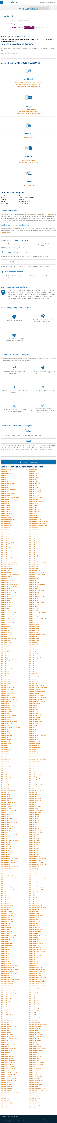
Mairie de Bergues (33, 529)
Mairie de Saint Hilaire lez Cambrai (10, 979)
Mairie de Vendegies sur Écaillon (37, 1048)
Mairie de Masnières (34, 842)
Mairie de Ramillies (34, 939)
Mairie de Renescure (6, 945)
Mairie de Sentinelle (6, 783)
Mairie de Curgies (5, 624)
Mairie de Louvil (33, 822)
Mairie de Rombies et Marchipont (38, 951)
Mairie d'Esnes (32, 666)
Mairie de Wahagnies (34, 1070)
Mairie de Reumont (34, 945)
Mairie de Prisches (6, 923)
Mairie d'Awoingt (33, 503)
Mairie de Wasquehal (6, 1086)
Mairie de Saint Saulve (35, 987)
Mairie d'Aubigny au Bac (35, 491)
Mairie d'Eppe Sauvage (7, 656)
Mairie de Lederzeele (6, 798)
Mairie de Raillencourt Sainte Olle (38, 935)
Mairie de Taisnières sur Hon (8, 1026)
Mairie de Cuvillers (34, 624)
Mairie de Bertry (5, 537)
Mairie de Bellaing (5, 527)
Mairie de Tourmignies (35, 1040)
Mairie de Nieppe (5, 882)
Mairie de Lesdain (33, 802)
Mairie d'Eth (4, 676)
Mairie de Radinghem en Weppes (10, 935)
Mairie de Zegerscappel (7, 1106)
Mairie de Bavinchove (6, 517)
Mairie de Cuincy (33, 622)
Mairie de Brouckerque (35, 570)
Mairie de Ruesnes (6, 963)
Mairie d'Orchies (5, 900)
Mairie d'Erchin (33, 656)
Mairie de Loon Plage (34, 818)
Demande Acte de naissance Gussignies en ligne (28, 83)
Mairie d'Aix (32, 471)
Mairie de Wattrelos (6, 1090)
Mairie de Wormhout (34, 1102)
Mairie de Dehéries (34, 628)
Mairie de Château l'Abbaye (36, 602)
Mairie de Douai (33, 636)
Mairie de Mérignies (6, 852)
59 (41, 228)
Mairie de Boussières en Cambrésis (38, 563)
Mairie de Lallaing (33, 783)
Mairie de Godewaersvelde (36, 713)
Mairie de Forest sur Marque (36, 699)
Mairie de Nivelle (33, 884)
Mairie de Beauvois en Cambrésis (38, 525)
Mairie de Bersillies (6, 535)
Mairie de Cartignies (34, 594)
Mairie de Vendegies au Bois (8, 1048)
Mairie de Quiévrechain (35, 931)
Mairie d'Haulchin (5, 737)
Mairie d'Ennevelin (34, 654)
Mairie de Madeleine (6, 781)
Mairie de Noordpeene (35, 886)
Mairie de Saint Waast (34, 991)
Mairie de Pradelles (34, 917)
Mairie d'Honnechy (6, 759)
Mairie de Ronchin (34, 953)
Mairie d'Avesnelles (34, 499)
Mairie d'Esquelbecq (6, 668)
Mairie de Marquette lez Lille (36, 840)
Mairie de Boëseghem (34, 549)
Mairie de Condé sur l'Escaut (8, 612)
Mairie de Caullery (5, 600)
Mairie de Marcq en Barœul (36, 832)
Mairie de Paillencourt (7, 906)
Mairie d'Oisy (32, 896)
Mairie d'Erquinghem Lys (7, 660)
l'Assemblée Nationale (14, 244)
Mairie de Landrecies (34, 787)
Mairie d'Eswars (33, 674)
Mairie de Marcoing (6, 832)
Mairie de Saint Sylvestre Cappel (37, 989)
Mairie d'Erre (32, 660)
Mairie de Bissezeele (34, 545)
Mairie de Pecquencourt (35, 906)
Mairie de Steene (33, 1021)
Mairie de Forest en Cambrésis (9, 699)
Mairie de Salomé (5, 995)
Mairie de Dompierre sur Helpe (37, 634)
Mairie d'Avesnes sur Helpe (8, 503)
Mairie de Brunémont (6, 576)
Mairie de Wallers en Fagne (8, 1074)
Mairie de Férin (33, 684)
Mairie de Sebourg (34, 1003)
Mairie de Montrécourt (35, 866)
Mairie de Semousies (6, 1007)
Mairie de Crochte (5, 620)
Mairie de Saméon (34, 995)
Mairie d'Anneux (5, 477)
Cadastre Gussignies (28, 137)
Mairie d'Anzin (4, 481)
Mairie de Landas (5, 787)
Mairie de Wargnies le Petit (36, 1080)
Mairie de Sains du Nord (7, 971)
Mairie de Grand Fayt (34, 719)
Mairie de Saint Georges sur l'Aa (37, 977)
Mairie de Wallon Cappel (35, 1074)
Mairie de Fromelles (6, 709)
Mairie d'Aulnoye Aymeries (36, 497)
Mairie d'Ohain (5, 896)
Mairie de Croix (33, 620)
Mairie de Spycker (5, 1019)
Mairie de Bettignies (6, 539)
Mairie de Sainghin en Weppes (37, 969)
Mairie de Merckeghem (35, 850)
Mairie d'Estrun (5, 674)
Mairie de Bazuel (33, 517)
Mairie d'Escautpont (34, 664)
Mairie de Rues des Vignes (8, 802)
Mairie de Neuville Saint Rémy (37, 878)
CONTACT (3, 1116)
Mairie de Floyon (5, 695)
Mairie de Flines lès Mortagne (37, 691)
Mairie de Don (4, 636)
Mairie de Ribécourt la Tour (36, 947)
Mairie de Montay (5, 864)
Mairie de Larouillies (34, 789)
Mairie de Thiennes (34, 1030)
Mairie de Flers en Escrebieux (9, 689)
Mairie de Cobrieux (34, 608)
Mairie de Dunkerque (34, 640)
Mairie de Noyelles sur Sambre (9, 890)
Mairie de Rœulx (33, 965)
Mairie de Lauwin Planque (8, 791)
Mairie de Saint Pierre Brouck (36, 983)
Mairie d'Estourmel (34, 670)
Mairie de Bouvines (34, 567)
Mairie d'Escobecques (7, 666)
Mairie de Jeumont (34, 771)
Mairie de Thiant (5, 1030)
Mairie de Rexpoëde (6, 947)
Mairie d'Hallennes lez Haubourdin (10, 727)
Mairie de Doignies (6, 634)
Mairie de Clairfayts (34, 606)
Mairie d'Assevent (5, 487)
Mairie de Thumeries (34, 1032)
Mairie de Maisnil (5, 794)
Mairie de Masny (5, 844)
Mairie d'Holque (5, 755)
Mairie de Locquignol (34, 814)
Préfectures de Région (19, 1120)
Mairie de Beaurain (6, 523)
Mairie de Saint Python (7, 985)
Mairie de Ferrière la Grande (36, 685)
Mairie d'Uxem (5, 1046)
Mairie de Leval (33, 804)
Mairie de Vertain (33, 1052)
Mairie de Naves (5, 874)
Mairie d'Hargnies (33, 731)
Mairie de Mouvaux (6, 872)
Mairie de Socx (5, 1013)
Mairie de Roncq (5, 955)
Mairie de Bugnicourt (6, 578)
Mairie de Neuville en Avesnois (37, 876)
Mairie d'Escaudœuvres (7, 664)
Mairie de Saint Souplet (7, 989)
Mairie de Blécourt (34, 547)
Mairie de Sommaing (34, 1017)
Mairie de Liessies (33, 808)
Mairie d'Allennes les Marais (8, 473)
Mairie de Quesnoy (34, 794)
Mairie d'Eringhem (6, 658)
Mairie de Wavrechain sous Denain (38, 1090)
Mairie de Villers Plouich (7, 1066)
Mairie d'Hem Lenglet (34, 747)
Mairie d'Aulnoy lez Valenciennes (10, 497)
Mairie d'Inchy (4, 769)
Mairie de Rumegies (34, 963)
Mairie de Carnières (34, 592)
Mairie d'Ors (32, 900)
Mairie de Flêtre (5, 691)
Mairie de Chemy (5, 604)
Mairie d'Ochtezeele (6, 894)
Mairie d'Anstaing (33, 479)
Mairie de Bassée (5, 775)
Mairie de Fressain (34, 705)
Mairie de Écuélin (5, 646)
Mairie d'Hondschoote (35, 757)
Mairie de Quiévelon (6, 931)
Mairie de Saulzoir (5, 1003)
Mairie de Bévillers (34, 543)
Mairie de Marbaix (6, 830)
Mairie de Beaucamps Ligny (8, 519)
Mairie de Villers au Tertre (8, 1062)
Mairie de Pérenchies (6, 908)
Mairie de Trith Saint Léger (8, 1044)
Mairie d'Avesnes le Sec (7, 501)
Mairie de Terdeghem (34, 1028)
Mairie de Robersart (6, 951)
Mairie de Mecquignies (7, 850)
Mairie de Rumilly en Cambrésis (9, 965)
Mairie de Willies (33, 1100)
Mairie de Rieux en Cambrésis (37, 949)
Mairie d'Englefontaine (7, 652)
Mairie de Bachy (33, 505)
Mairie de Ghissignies (6, 711)
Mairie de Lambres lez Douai (36, 785)
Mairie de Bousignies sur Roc (8, 563)
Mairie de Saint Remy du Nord (9, 987)
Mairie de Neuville (33, 781)
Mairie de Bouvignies (6, 567)
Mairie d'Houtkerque (34, 765)
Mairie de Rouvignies (6, 961)
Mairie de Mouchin (6, 870)
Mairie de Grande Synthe (35, 721)
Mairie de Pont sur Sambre (36, 915)
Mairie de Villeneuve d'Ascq (8, 1060)
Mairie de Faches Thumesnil (8, 678)
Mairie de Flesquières (34, 689)
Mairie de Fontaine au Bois (36, 695)
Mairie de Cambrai (34, 582)
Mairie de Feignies (5, 682)
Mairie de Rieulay (5, 949)
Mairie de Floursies (34, 693)
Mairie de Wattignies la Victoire (37, 1088)
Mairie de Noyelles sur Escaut (37, 888)
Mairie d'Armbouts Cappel (8, 483)
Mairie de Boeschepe (6, 549)
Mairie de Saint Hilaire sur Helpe (37, 979)
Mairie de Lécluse (33, 796)
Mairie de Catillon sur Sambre (37, 596)
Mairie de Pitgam (33, 911)
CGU (17, 1116)
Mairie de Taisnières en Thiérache (38, 1025)
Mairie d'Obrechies (34, 892)
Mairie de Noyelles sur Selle (36, 890)
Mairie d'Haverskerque (35, 741)
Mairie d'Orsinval (5, 902)
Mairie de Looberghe (6, 818)
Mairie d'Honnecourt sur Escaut (37, 759)
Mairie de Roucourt (6, 959)
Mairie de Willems (5, 1100)
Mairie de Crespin (5, 618)
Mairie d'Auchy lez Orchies (8, 495)
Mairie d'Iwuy (32, 769)
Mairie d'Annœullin (34, 477)
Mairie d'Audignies (34, 495)
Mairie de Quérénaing (7, 929)
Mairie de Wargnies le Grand (8, 1080)
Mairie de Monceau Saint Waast (9, 858)
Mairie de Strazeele (6, 1025)
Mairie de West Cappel (35, 1096)
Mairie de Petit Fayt (6, 909)
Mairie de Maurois (6, 848)
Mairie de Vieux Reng (34, 1058)
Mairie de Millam (5, 856)
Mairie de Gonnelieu (34, 717)
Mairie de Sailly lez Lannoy (36, 967)
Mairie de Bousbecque (35, 559)
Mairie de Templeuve (6, 1028)
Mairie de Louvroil (6, 824)
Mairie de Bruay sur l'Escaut (36, 572)
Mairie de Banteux (6, 511)
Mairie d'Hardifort (5, 731)
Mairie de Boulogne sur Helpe (37, 555)
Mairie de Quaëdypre (6, 927)
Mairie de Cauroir (33, 600)
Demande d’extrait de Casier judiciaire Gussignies (28, 113)
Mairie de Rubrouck (34, 961)
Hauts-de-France (45, 214)
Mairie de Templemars (35, 1026)
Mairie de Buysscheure (7, 580)
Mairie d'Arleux (33, 481)
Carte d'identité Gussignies (28, 109)
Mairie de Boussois (34, 565)
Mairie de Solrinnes (34, 1015)
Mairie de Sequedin (6, 1009)
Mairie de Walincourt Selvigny (9, 1072)
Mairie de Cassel (5, 596)
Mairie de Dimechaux (6, 632)
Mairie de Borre (33, 553)
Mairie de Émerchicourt (7, 650)
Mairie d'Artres (33, 485)
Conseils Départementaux (33, 1120)
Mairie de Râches (33, 933)
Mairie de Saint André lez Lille (9, 973)
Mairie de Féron (5, 685)
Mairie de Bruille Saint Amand (37, 574)
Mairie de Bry (32, 576)
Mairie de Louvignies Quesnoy (9, 822)
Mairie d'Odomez (33, 894)
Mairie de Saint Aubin (6, 975)
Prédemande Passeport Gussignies (28, 111)
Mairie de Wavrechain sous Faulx (10, 1092)
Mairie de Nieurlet (5, 884)
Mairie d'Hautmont (34, 739)
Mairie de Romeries (6, 953)
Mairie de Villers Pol (34, 1066)
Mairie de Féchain (33, 680)
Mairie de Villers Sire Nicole (8, 1068)
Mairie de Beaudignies (35, 519)
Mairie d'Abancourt (6, 469)
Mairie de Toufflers (34, 1038)
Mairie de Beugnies (6, 541)
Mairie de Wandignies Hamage (9, 1078)
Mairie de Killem (33, 773)
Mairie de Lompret (34, 816)
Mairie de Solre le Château (8, 1015)
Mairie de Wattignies (6, 1088)
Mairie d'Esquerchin (34, 668)
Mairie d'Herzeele (5, 753)
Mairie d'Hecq (4, 745)
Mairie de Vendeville (6, 1050)
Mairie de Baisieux (34, 507)
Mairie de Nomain (5, 886)
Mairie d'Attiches (33, 487)
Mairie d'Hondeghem (6, 757)
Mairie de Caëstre (33, 580)
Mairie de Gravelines (6, 723)
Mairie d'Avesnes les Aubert (36, 501)
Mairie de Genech (33, 709)
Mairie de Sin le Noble (34, 1011)
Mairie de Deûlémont (34, 630)
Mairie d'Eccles (5, 644)
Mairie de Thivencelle (6, 1032)
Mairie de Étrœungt (34, 676)
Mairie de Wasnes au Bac (35, 1084)
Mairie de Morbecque (6, 868)
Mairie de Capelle (5, 588)
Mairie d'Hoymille (5, 767)
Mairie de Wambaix (6, 1076)
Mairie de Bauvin (5, 515)
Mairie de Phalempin (6, 911)
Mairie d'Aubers (5, 491)
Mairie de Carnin (5, 594)
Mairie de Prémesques (7, 919)
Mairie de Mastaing (34, 844)
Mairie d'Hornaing (34, 761)
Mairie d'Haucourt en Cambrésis (37, 735)
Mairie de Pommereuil (35, 913)
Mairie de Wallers (33, 1072)
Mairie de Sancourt (6, 997)
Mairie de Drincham (6, 640)
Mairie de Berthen (33, 535)
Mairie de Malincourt (34, 828)
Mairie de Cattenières (6, 598)
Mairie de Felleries (33, 682)
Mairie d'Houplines (6, 765)
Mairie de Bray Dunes (6, 569)
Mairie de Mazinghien (34, 848)
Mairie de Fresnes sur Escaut (8, 705)
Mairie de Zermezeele (34, 1106)
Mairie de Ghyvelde (34, 711)
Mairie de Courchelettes (7, 614)
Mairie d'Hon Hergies (34, 755)
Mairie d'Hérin (32, 749)
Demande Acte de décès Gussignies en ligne (28, 87)
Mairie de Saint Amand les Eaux (37, 971)
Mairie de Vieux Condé (35, 1056)
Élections (20, 1122)
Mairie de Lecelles (5, 796)
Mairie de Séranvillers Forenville (37, 1009)
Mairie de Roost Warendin (36, 955)
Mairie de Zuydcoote (6, 1108)
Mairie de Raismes (6, 939)
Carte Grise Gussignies (28, 160)
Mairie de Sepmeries (34, 1007)
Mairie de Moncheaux (7, 860)
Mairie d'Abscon (33, 469)
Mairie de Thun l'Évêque (7, 1034)
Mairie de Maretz (5, 836)
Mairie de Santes (33, 997)
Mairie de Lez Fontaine (35, 806)
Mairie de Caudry (33, 598)
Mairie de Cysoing (5, 626)
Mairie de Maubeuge (6, 846)
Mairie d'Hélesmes (34, 745)
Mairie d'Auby (32, 493)
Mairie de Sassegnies (6, 1001)
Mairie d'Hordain (5, 761)
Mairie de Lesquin (5, 804)
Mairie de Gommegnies (35, 715)
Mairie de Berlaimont (6, 531)
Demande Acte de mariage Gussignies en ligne (28, 85)
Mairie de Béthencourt (35, 537)
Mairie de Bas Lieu (34, 513)
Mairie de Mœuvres (34, 872)
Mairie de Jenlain (5, 771)
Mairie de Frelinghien (34, 703)
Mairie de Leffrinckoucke (35, 800)
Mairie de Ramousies (6, 941)
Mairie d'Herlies (5, 751)
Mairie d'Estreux (33, 672)
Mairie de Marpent (34, 838)
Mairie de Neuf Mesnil (7, 876)
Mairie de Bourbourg (6, 557)
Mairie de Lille (4, 812)
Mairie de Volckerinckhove (36, 1068)
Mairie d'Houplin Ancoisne (36, 763)
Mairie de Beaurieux (6, 525)
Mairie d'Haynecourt (6, 743)
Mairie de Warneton (6, 1084)
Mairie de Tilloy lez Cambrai (36, 1036)
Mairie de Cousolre (34, 614)
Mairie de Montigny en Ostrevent (10, 866)
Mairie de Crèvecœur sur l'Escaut (38, 618)
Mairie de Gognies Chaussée (8, 715)
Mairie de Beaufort (6, 521)
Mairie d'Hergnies (5, 749)
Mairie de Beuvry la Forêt (7, 543)
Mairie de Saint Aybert (35, 975)
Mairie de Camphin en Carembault (10, 584)
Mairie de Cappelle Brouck (8, 590)
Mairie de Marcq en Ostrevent (9, 834)
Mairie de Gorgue (33, 777)
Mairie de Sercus (5, 1011)
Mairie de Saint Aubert (35, 973)
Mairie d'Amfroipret (34, 473)
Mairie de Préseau (33, 919)
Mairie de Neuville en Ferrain (8, 878)
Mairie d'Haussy (33, 737)
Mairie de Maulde (33, 846)
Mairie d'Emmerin (33, 650)
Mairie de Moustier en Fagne (36, 870)
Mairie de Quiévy (5, 933)
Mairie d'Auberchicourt (35, 489)
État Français (12, 1122)
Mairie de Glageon (6, 713)
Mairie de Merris (33, 852)
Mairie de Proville (5, 925)
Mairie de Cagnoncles (6, 582)
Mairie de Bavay (33, 515)
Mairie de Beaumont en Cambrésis (38, 521)
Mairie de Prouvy (33, 923)
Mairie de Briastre (33, 569)
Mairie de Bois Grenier (7, 551)
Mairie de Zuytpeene (34, 1108)
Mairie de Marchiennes (35, 830)
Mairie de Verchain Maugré (36, 1050)
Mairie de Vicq (4, 1054)
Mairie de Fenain (5, 684)
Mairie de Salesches (34, 993)
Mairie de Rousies (33, 959)
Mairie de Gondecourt (7, 717)
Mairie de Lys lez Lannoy (7, 826)
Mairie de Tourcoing (6, 1040)
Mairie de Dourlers (34, 638)
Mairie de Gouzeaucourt (7, 719)
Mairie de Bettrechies (34, 539)
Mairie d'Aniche (33, 475)
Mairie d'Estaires (5, 670)
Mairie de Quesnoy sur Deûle (36, 929)
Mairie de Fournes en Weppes (37, 701)
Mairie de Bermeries (6, 533)
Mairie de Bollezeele (34, 551)
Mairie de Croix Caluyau (7, 622)
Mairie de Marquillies (6, 842)
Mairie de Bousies (5, 561)
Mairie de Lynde (33, 824)
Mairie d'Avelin (5, 499)
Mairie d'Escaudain (34, 662)
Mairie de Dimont (33, 632)
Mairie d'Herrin (33, 751)
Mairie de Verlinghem (6, 1052)
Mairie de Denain (5, 630)
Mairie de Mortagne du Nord (36, 868)
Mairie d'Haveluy (5, 741)
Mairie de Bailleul (5, 507)
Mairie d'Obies (4, 892)
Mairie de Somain (5, 1017)
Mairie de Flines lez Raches (8, 693)
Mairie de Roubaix (34, 957)
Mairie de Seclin (5, 1005)
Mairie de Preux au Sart (35, 921)
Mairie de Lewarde (6, 806)
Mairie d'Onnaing (5, 898)
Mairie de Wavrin (33, 1092)
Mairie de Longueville (34, 779)
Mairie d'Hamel (5, 729)
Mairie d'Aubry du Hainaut (8, 493)
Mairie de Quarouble (34, 927)
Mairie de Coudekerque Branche (37, 612)
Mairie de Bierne (5, 545)
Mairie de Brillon (5, 570)
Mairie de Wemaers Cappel (36, 1094)
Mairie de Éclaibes (33, 644)
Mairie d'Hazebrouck (34, 743)
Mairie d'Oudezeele (6, 904)
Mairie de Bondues (6, 553)
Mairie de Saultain (33, 1001)
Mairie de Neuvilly (33, 880)
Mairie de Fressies (5, 707)
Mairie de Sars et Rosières (8, 999)
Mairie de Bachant (6, 505)
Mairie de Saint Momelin (7, 983)
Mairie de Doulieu (5, 793)
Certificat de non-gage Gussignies (28, 162)
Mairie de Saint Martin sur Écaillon (38, 981)
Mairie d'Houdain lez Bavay (8, 763)
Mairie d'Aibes (4, 471)
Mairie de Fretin (33, 707)
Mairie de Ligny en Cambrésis (37, 810)
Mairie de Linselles (6, 814)
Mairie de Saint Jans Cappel (8, 981)
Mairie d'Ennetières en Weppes (9, 654)
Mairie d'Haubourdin (6, 735)
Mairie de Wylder (33, 1104)
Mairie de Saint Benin (6, 977)
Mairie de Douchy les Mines (8, 638)
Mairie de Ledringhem (35, 798)
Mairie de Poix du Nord (7, 913)
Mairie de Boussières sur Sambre (10, 565)
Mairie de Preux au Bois (7, 921)
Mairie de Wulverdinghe (7, 1104)
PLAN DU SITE (11, 1116)
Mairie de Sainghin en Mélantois (9, 969)
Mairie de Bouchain (6, 555)
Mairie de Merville (5, 854)
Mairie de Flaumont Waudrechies (38, 687)
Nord (30, 214)
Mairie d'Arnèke (5, 485)
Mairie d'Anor (4, 479)
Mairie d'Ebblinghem (6, 642)
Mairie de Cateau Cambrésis (36, 791)
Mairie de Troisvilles (34, 1044)
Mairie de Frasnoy (5, 703)
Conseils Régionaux (6, 1120)
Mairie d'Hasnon (5, 733)
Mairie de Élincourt (34, 648)
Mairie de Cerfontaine (7, 602)
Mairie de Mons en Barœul (8, 862)
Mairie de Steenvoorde (7, 1023)
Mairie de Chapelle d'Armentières (38, 775)
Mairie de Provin (33, 925)
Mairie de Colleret (5, 610)
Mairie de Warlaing (34, 1082)
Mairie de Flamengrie (6, 777)
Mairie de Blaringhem (6, 547)
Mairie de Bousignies (34, 561)
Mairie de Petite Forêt (34, 909)
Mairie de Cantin (33, 586)
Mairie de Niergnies (34, 882)
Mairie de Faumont (6, 680)
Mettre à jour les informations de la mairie (10, 53)
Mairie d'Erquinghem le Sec (36, 658)
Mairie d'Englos (33, 652)
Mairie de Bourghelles (34, 557)
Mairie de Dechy (5, 628)
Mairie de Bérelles (5, 529)
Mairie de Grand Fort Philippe (9, 721)
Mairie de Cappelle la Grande (8, 592)
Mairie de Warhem (6, 1082)
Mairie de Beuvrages (34, 541)
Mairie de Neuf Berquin (35, 874)
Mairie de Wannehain (34, 1078)
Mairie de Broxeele (6, 572)
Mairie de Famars (33, 678)
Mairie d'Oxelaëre (33, 904)
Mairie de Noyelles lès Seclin (8, 888)
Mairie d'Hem (4, 747)
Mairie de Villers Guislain (7, 1064)
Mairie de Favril (33, 793)
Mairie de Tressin (33, 1042)
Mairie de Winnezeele (6, 1102)
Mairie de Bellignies (34, 527)
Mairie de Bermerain (34, 531)
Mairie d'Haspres (33, 733)
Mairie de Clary (5, 608)
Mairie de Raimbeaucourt (8, 937)
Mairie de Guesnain (6, 725)
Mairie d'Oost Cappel (34, 898)
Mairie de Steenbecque (7, 1021)
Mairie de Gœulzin (34, 725)
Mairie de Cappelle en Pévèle (36, 590)
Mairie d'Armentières (34, 483)
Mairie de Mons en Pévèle (36, 862)
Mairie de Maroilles (6, 838)
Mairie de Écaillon (33, 642)
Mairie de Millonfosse (34, 856)
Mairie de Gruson (33, 723)
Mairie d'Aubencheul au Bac (8, 489)
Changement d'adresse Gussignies (28, 185)
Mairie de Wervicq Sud (7, 1096)
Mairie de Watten (33, 1086)
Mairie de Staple (33, 1019)
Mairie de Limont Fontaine (36, 812)
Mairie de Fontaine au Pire (8, 697)
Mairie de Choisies (6, 606)
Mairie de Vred (5, 1070)
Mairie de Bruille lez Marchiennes (10, 574)
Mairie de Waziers (5, 1094)
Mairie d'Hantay (33, 729)
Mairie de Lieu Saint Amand (8, 810)
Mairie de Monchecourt (35, 860)
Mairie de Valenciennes (35, 1046)
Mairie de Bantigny (34, 511)
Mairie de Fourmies (6, 701)
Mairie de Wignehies (34, 1098)
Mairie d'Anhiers (5, 475)
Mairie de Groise (5, 779)
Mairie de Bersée (33, 533)
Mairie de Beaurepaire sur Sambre (38, 523)
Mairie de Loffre (5, 816)
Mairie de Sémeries (34, 1005)
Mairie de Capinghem (34, 588)
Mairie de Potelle (5, 917)
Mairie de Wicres (5, 1098)
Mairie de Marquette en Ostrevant (10, 840)
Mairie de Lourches (34, 820)
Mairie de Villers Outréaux (36, 1064)
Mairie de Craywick (34, 616)
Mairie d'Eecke (32, 646)
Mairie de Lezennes (6, 808)
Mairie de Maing (33, 826)
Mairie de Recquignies (7, 943)
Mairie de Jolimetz (5, 773)
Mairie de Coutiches (6, 616)
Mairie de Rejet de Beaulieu (36, 943)
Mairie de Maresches (34, 834)
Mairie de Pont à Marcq (7, 915)
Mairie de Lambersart (6, 785)
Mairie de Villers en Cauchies (36, 1062)
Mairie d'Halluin (33, 727)
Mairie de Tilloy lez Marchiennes (9, 1038)
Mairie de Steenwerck (34, 1023)
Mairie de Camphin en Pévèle (37, 584)
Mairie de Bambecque (35, 509)
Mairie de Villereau (34, 1060)
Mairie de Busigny (33, 578)
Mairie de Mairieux (6, 828)
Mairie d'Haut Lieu (6, 739)
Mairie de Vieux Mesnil (7, 1058)
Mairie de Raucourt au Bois (36, 941)
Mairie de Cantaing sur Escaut (9, 586)
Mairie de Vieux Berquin (7, 1056)
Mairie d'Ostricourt (34, 902)
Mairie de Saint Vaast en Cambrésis (10, 991)
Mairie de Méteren (34, 854)
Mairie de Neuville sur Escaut (8, 880)
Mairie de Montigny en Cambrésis (38, 864)
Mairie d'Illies (32, 767)
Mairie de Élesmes (5, 648)
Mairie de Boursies (6, 559)
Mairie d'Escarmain (6, 662)
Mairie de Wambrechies (35, 1076)
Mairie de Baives (5, 509)
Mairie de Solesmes (34, 1013)
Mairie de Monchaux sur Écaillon (37, 858)
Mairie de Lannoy (5, 789)
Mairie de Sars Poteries (35, 999)
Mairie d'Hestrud (33, 753)
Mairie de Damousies (34, 626)
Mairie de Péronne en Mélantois (37, 908)
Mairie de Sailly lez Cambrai (8, 967)
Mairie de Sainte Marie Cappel (9, 993)
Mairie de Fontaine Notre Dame (37, 697)
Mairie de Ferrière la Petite (8, 687)
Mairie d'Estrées (5, 672)
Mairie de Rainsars (34, 937)
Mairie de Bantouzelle (7, 513)
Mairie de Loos (5, 820)
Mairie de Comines (34, 610)
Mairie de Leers (5, 800)
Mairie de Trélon (5, 1042)
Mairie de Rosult (5, 957)
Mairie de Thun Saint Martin (8, 1036)
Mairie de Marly (33, 836)
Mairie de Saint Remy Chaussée (37, 985)
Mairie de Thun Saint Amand (36, 1034)
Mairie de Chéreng (34, 604)
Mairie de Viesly (33, 1054)
